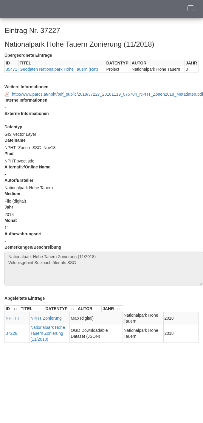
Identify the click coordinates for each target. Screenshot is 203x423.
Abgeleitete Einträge (24, 298)
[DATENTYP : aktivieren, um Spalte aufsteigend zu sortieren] (110, 308)
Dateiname (15, 140)
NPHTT (13, 318)
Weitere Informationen (26, 86)
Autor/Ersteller (18, 180)
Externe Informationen (26, 113)
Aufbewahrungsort (22, 233)
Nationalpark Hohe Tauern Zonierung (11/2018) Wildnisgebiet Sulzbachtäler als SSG (103, 268)
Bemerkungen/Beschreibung (32, 247)
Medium (12, 193)
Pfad (8, 153)
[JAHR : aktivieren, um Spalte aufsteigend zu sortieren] (187, 308)
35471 (11, 69)
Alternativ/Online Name (27, 167)
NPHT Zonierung (36, 318)
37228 (11, 330)
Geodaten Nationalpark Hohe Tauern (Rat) (59, 69)
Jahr (8, 207)
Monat (10, 220)
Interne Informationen (25, 100)
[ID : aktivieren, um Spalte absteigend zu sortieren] (12, 308)
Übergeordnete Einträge (28, 55)
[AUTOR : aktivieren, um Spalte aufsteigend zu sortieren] (157, 308)
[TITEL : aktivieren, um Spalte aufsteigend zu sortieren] (51, 308)
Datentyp (13, 126)
